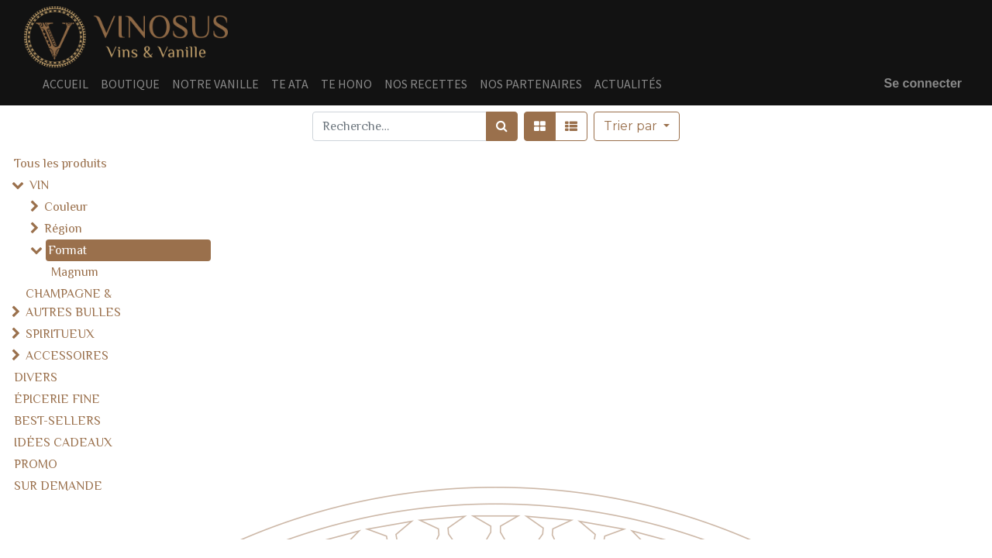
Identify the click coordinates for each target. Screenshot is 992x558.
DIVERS (35, 377)
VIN (39, 185)
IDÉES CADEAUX (63, 443)
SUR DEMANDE (58, 486)
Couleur (66, 207)
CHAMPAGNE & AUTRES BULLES (73, 303)
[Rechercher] (502, 126)
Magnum (74, 272)
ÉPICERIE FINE (57, 399)
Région (63, 229)
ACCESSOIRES (67, 356)
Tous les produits (60, 163)
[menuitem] (65, 83)
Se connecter (923, 83)
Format (67, 250)
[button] (637, 126)
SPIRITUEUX (60, 334)
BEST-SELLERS (57, 421)
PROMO (35, 464)
